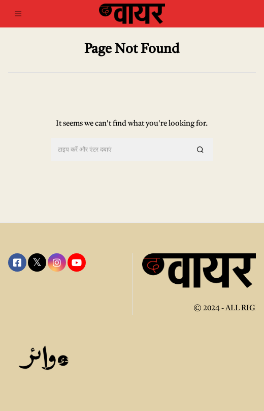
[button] (201, 150)
